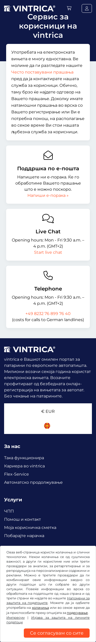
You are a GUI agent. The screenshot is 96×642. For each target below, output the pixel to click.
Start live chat (48, 252)
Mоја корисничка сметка (30, 527)
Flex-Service (16, 474)
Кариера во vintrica (24, 466)
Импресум (15, 618)
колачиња (40, 608)
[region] (48, 638)
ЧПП (9, 511)
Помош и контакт (22, 519)
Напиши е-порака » (48, 195)
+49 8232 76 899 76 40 (48, 313)
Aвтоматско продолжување (33, 482)
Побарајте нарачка (24, 535)
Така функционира (24, 457)
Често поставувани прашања (42, 72)
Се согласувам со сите (56, 633)
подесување (77, 613)
